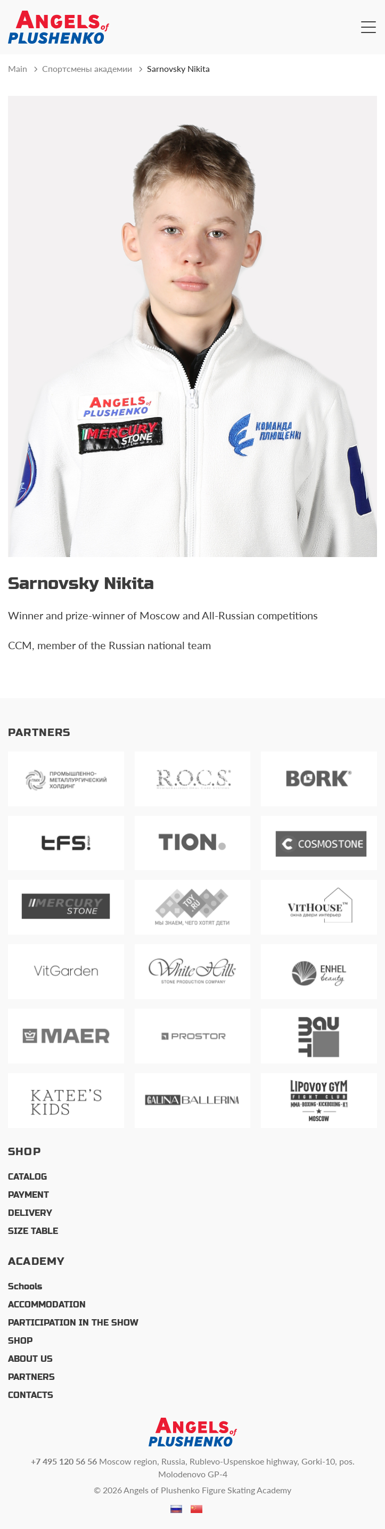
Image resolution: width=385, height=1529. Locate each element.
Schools (25, 1286)
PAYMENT (28, 1195)
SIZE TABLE (33, 1231)
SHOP (20, 1341)
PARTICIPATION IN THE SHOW (73, 1323)
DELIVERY (30, 1213)
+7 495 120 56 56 (64, 1461)
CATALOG (27, 1177)
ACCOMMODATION (47, 1304)
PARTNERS (31, 1377)
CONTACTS (30, 1395)
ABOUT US (30, 1359)
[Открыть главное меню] (368, 27)
